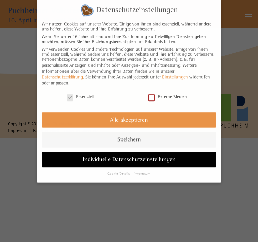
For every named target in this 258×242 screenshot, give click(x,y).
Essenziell (80, 94)
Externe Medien (167, 94)
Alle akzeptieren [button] (129, 117)
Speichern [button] (129, 137)
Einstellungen (175, 74)
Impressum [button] (142, 171)
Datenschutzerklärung (62, 74)
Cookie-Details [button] (119, 171)
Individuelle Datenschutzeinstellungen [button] (129, 157)
